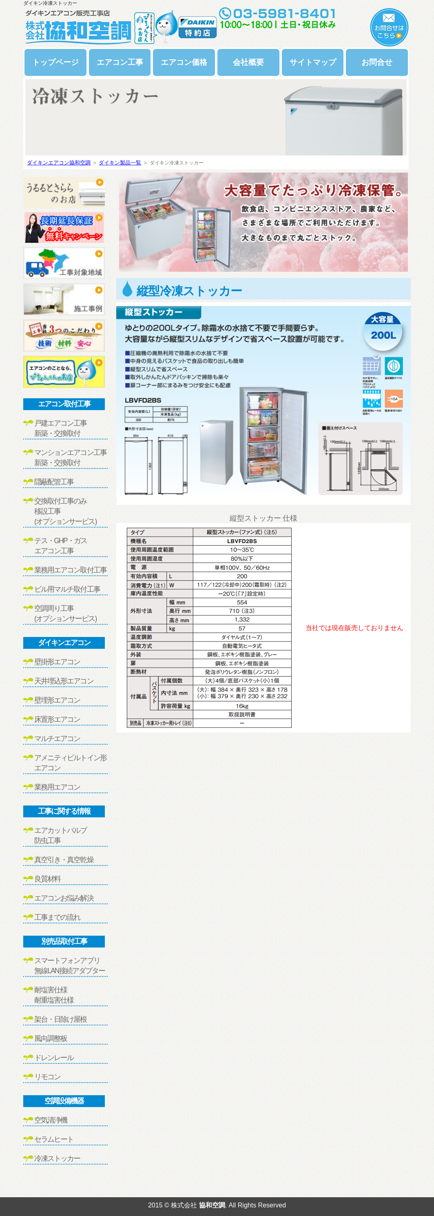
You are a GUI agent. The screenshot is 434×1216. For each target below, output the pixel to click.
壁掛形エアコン (57, 662)
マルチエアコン (57, 738)
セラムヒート (53, 1139)
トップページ (55, 62)
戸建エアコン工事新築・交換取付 (60, 428)
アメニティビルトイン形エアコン (70, 763)
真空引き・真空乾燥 (63, 860)
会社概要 (248, 62)
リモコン (47, 1077)
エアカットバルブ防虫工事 (60, 835)
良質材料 (47, 879)
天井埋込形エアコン (63, 681)
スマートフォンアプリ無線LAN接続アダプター (69, 965)
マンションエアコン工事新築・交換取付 (70, 457)
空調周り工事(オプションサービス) (65, 613)
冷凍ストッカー (57, 1158)
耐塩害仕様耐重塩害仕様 (53, 995)
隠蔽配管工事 (53, 482)
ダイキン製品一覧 (120, 163)
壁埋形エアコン (57, 700)
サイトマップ (313, 62)
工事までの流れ (57, 917)
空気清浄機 (50, 1120)
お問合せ (376, 62)
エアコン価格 (184, 62)
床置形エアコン (57, 719)
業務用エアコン (57, 787)
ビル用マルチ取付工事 (67, 589)
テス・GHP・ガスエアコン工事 (60, 546)
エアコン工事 (120, 62)
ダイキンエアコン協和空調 (59, 163)
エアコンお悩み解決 (63, 898)
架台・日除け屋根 (60, 1019)
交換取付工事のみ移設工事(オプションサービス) (65, 511)
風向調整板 (50, 1038)
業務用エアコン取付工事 (70, 570)
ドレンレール (53, 1058)
